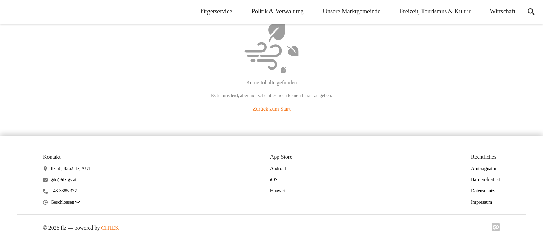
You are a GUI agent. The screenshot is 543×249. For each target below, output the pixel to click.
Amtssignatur (484, 168)
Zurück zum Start (271, 109)
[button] (65, 202)
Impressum (481, 202)
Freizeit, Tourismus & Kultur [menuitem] (435, 11)
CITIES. (110, 228)
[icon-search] (531, 11)
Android (278, 168)
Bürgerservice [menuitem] (215, 11)
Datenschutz (483, 190)
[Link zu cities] (496, 229)
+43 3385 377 (64, 190)
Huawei (277, 190)
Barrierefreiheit (485, 179)
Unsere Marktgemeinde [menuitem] (351, 11)
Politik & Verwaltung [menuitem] (277, 11)
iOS (273, 179)
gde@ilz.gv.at (64, 179)
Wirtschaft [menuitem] (502, 11)
